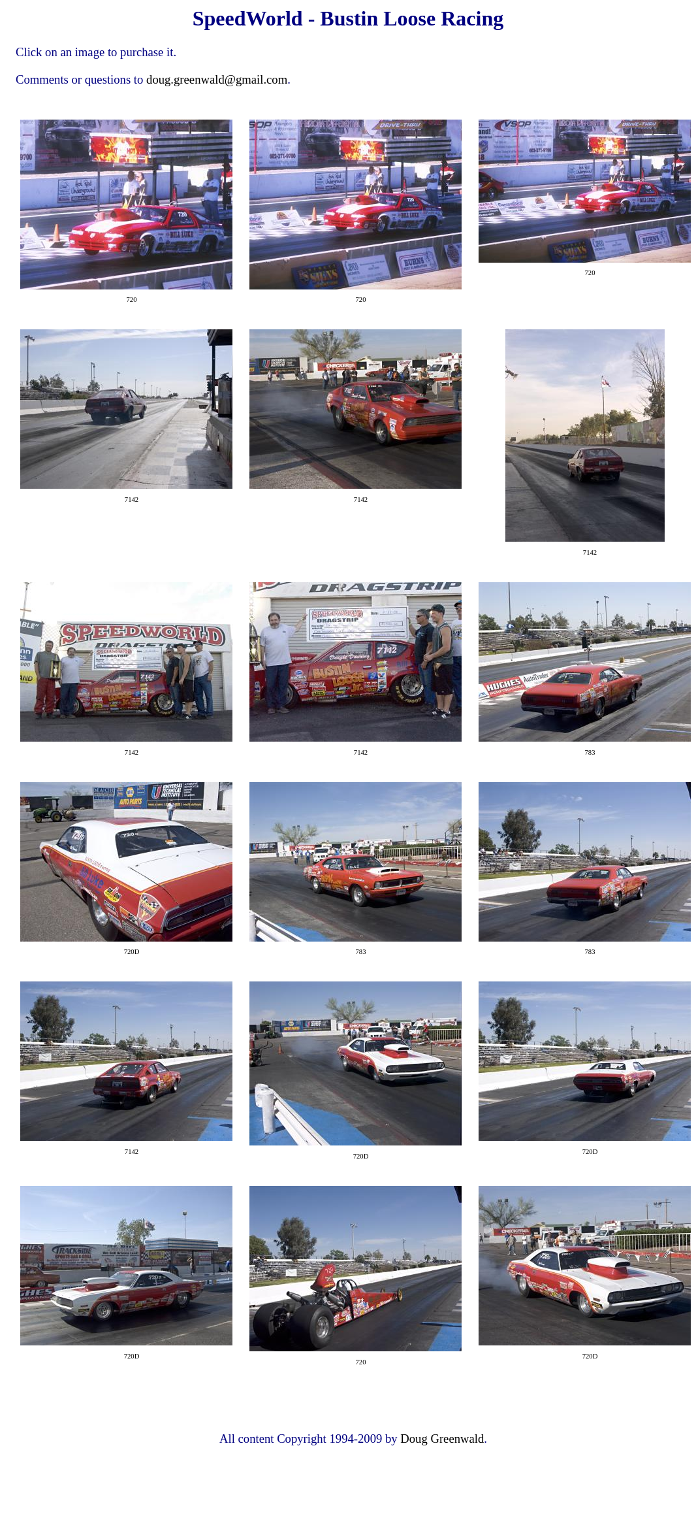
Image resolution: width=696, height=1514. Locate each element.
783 (590, 752)
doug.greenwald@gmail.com (216, 79)
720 (132, 299)
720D (132, 951)
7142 (131, 499)
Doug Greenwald (442, 1438)
